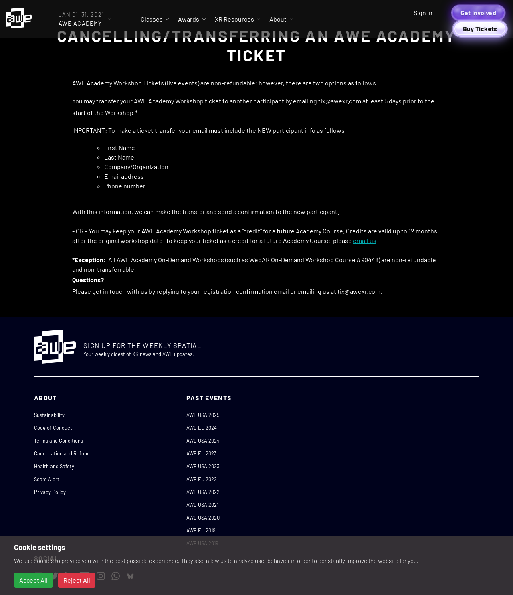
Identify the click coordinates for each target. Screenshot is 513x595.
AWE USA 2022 (203, 492)
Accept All (33, 580)
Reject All (76, 580)
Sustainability (49, 415)
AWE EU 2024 (201, 428)
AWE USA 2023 (203, 466)
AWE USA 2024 (203, 440)
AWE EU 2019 (201, 530)
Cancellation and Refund (62, 453)
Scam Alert (46, 479)
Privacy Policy (50, 492)
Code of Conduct (53, 428)
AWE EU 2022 (201, 479)
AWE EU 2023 (201, 453)
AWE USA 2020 (203, 517)
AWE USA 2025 (203, 415)
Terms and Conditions (58, 440)
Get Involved (478, 12)
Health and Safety (54, 466)
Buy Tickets (480, 28)
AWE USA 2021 (202, 505)
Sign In (423, 12)
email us (364, 240)
